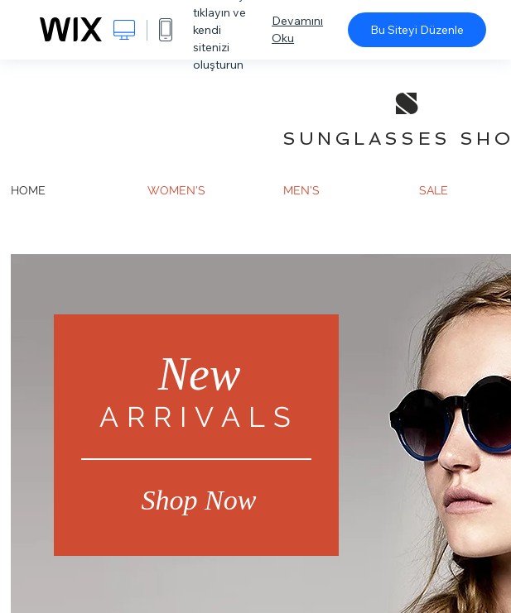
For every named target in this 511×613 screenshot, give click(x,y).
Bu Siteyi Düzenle (417, 29)
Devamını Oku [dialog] (297, 29)
